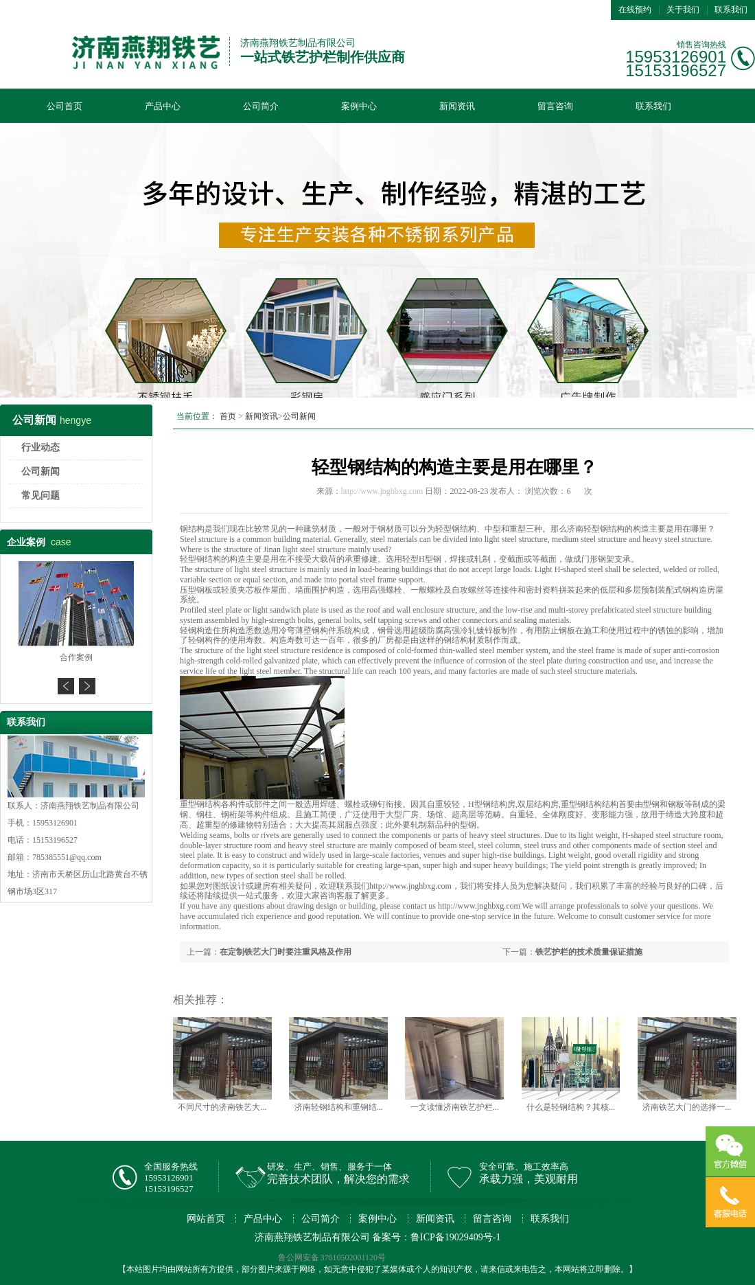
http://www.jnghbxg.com (382, 491)
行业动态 (40, 447)
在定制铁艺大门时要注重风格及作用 (285, 952)
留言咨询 (555, 106)
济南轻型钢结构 (596, 529)
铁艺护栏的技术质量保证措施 (588, 952)
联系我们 (731, 9)
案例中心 (359, 106)
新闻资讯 (457, 106)
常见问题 (40, 495)
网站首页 (206, 1219)
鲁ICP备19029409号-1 (455, 1237)
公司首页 (64, 106)
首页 (228, 416)
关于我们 (682, 9)
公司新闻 (40, 471)
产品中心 (163, 106)
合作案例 (76, 657)
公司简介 (261, 106)
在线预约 (634, 9)
